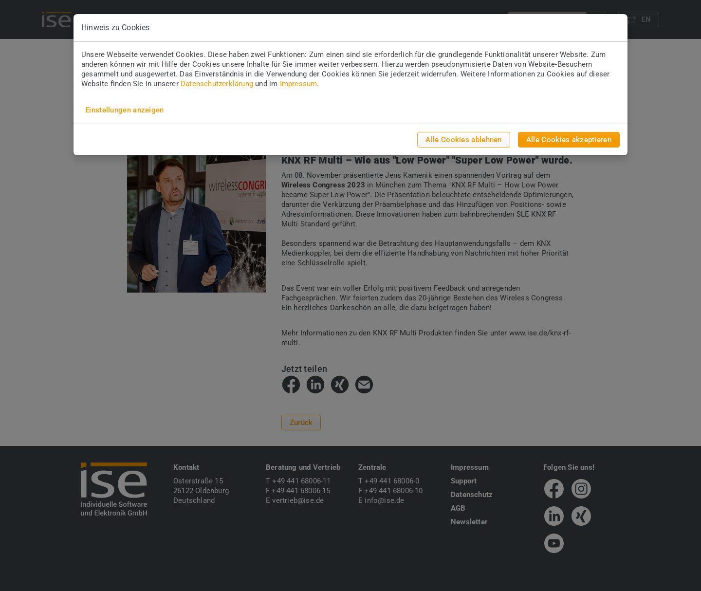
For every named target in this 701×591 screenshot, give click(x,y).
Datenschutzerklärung (217, 83)
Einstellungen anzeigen (124, 110)
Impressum (298, 83)
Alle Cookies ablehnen (463, 139)
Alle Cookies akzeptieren (568, 139)
